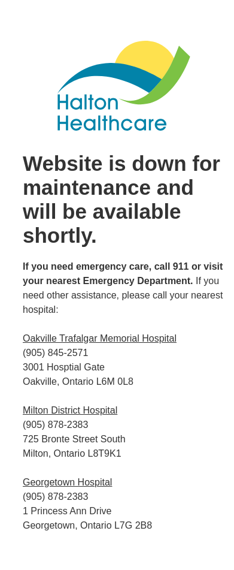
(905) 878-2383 (55, 425)
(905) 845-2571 (55, 353)
